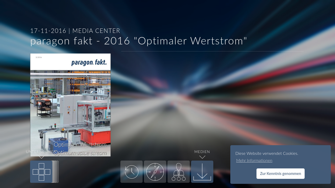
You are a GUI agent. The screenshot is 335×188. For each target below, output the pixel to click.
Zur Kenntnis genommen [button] (280, 173)
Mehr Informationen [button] (254, 160)
